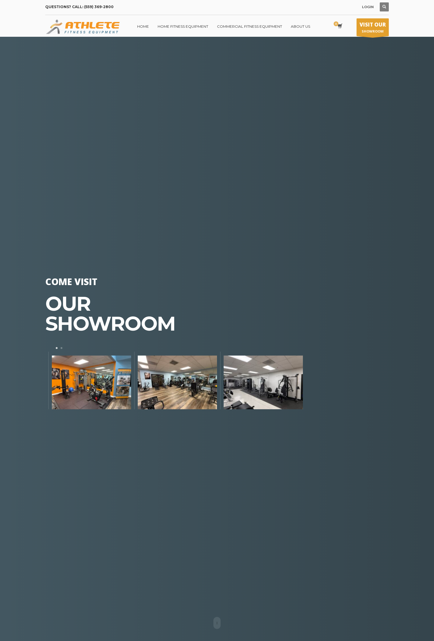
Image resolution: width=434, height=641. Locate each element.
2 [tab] (61, 347)
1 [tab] (56, 347)
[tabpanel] (88, 380)
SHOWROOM (373, 28)
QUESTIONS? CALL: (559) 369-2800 (79, 7)
